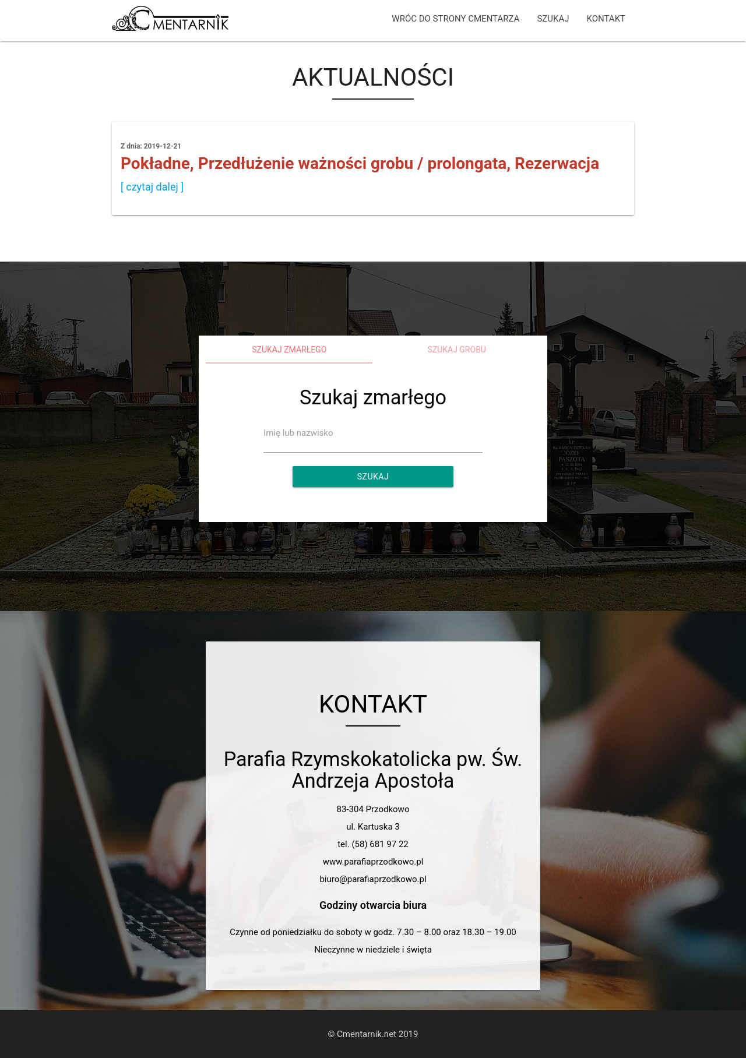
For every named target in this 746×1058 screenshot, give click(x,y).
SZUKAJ (553, 18)
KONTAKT (605, 18)
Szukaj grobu (456, 349)
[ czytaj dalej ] (152, 187)
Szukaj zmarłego (289, 349)
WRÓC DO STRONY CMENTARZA (455, 18)
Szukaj (373, 476)
